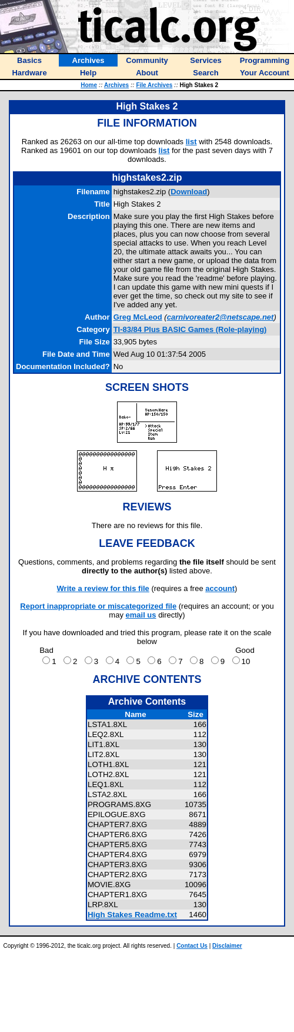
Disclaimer (227, 946)
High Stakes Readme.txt (132, 914)
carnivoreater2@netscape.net (220, 317)
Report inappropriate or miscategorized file (98, 606)
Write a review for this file (103, 588)
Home (89, 85)
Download (189, 191)
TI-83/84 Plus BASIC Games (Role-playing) (190, 329)
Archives (116, 85)
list (191, 141)
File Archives (154, 85)
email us (141, 614)
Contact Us (192, 946)
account (220, 588)
